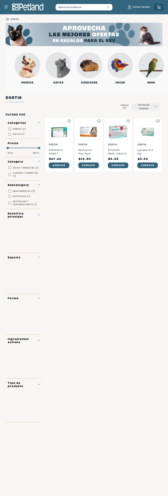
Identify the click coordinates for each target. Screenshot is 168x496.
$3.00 (10, 153)
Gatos (58, 82)
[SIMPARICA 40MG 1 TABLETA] (59, 145)
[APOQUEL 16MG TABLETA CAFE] (118, 145)
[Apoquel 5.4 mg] (147, 145)
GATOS (19, 134)
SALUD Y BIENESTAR (26, 167)
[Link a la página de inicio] (7, 19)
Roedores (89, 82)
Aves (151, 82)
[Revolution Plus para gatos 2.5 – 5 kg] (88, 145)
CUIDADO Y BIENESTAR (25, 174)
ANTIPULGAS (21, 196)
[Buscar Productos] (108, 7)
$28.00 (36, 153)
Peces (120, 82)
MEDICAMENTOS (24, 191)
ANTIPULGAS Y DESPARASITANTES (25, 203)
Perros (27, 82)
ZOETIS (15, 19)
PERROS (19, 129)
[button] (6, 6)
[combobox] (84, 7)
